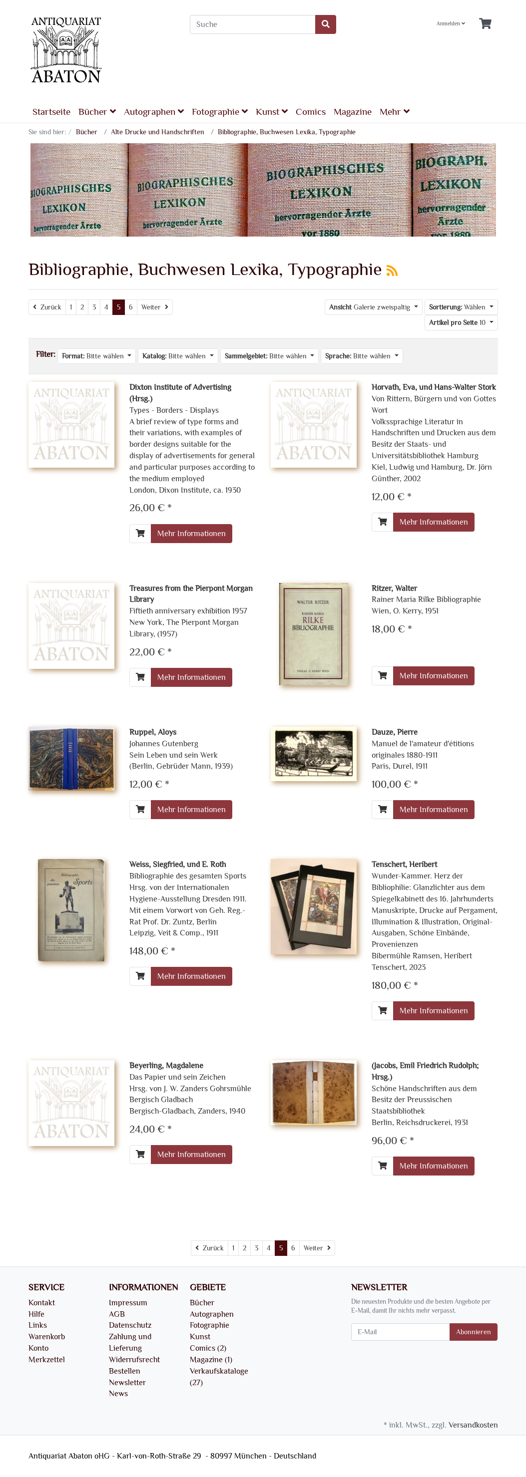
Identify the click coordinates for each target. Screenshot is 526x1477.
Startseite (51, 112)
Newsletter (127, 1382)
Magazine (353, 112)
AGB (117, 1314)
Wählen (458, 307)
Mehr (395, 111)
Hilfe (36, 1314)
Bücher (97, 111)
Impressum (128, 1302)
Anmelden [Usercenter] (451, 23)
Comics (311, 112)
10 (458, 322)
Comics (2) (208, 1348)
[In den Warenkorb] (140, 533)
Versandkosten (473, 1425)
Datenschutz (130, 1325)
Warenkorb (46, 1336)
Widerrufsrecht (134, 1359)
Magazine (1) (211, 1359)
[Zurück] (47, 307)
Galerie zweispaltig (370, 307)
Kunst (272, 111)
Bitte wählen (94, 356)
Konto (38, 1348)
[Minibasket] (485, 24)
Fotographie (220, 111)
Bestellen (124, 1371)
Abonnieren (473, 1332)
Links (37, 1325)
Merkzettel (46, 1359)
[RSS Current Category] (392, 271)
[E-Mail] (400, 1332)
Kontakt (41, 1302)
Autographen (154, 111)
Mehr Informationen (191, 533)
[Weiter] (155, 307)
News (118, 1393)
